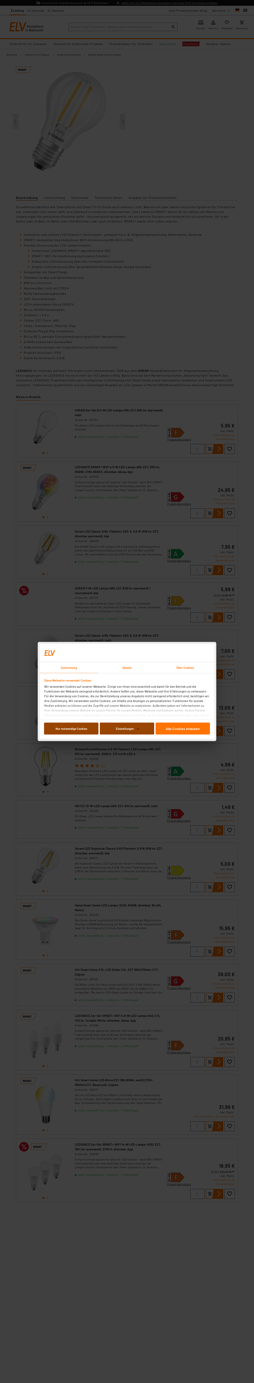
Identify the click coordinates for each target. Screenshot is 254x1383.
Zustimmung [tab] (69, 667)
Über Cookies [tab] (185, 667)
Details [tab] (127, 667)
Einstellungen (127, 728)
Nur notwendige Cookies (71, 728)
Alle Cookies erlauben (183, 728)
